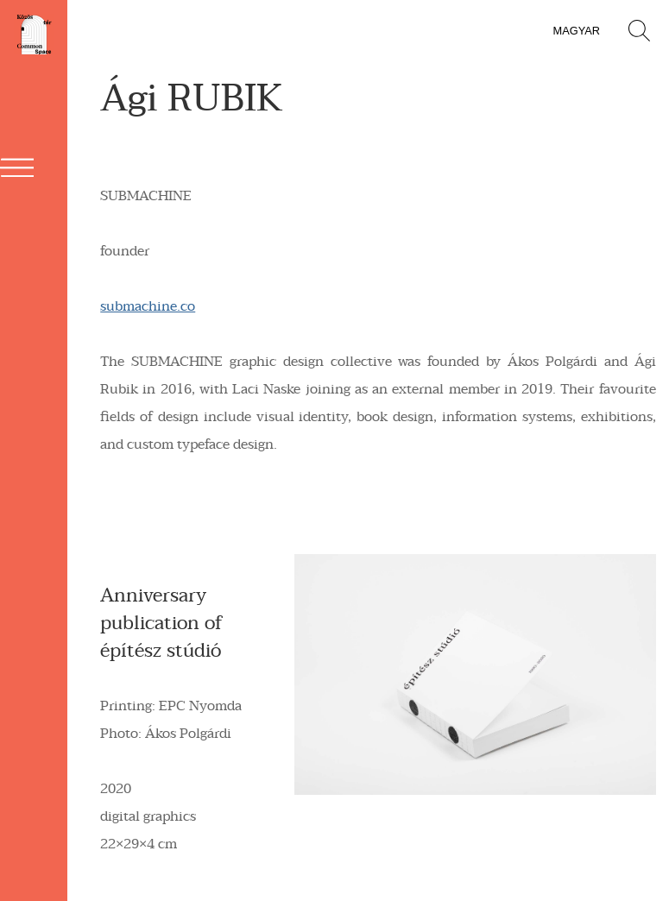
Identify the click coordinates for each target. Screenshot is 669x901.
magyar (576, 30)
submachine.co (147, 306)
